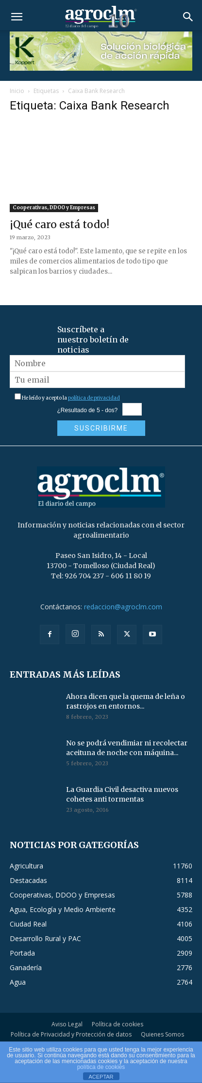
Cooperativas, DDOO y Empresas (54, 207)
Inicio (17, 91)
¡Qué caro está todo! (59, 224)
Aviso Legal (67, 1024)
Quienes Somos (162, 1034)
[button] (16, 17)
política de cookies (101, 1067)
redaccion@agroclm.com (123, 606)
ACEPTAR (100, 1077)
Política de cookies (117, 1024)
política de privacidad (94, 398)
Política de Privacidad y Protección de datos (71, 1034)
